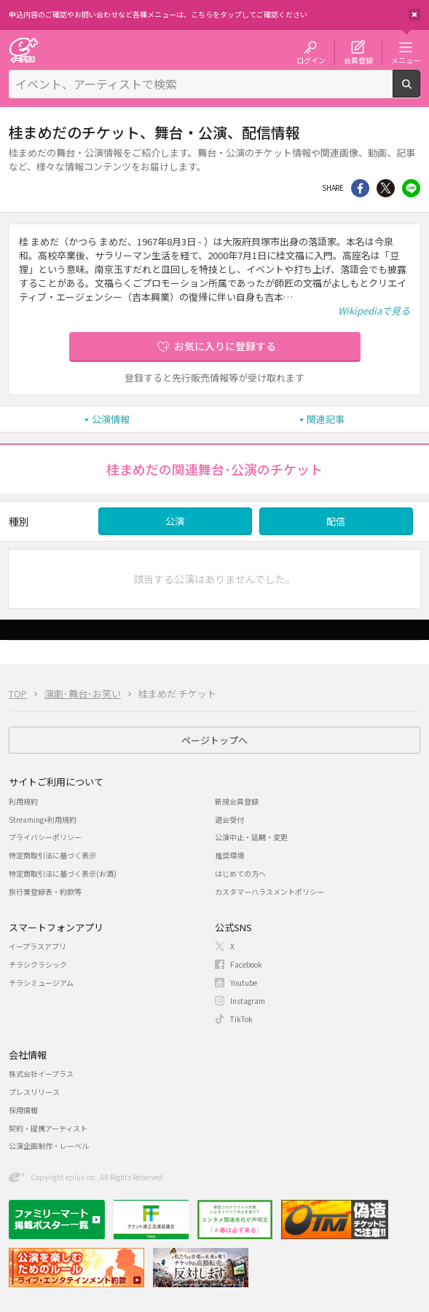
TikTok (241, 1018)
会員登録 (358, 60)
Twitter (386, 188)
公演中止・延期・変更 (251, 836)
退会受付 (229, 819)
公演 (174, 521)
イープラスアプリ (37, 946)
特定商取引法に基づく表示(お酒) (63, 873)
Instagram (247, 1000)
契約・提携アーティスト (48, 1128)
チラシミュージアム (41, 982)
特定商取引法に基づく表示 (52, 855)
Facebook (246, 964)
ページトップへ (214, 740)
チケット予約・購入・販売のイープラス (23, 50)
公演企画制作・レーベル (49, 1145)
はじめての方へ (240, 873)
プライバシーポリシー (45, 836)
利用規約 (23, 801)
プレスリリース (34, 1091)
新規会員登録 (237, 801)
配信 (335, 521)
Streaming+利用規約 (42, 819)
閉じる (414, 14)
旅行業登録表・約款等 (45, 891)
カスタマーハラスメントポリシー (269, 891)
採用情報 (23, 1109)
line (411, 188)
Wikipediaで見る (374, 310)
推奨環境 (229, 855)
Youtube (243, 982)
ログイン (311, 60)
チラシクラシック (38, 964)
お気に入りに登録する (225, 346)
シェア (360, 188)
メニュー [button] (405, 60)
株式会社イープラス (41, 1073)
